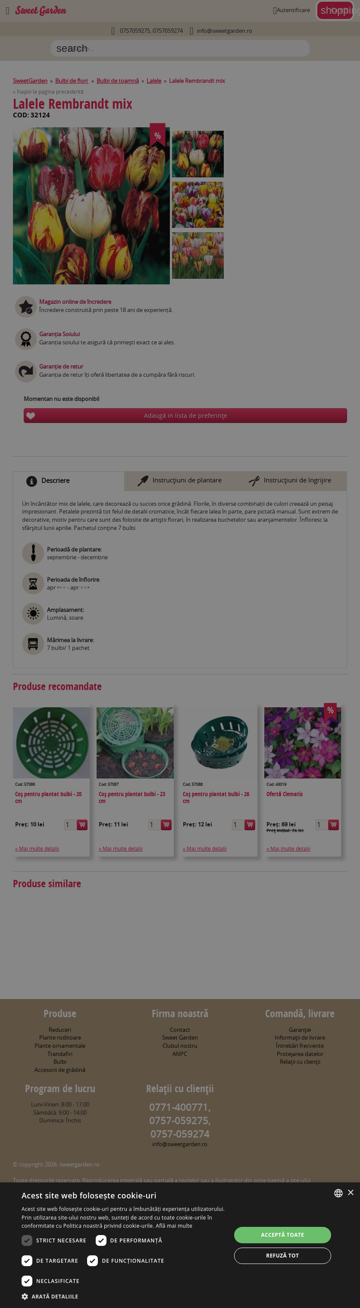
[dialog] (180, 1245)
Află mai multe (174, 1225)
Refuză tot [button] (282, 1255)
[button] (123, 1296)
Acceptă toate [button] (282, 1235)
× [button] (350, 1193)
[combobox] (338, 1193)
